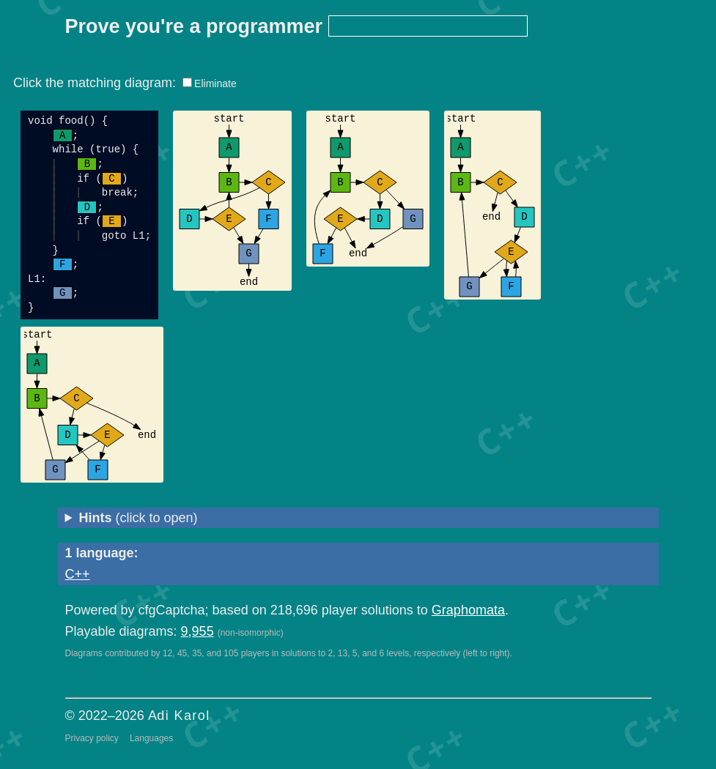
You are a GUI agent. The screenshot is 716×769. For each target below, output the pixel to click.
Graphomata (468, 610)
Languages (151, 738)
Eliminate (215, 83)
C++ (77, 574)
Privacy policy (92, 738)
